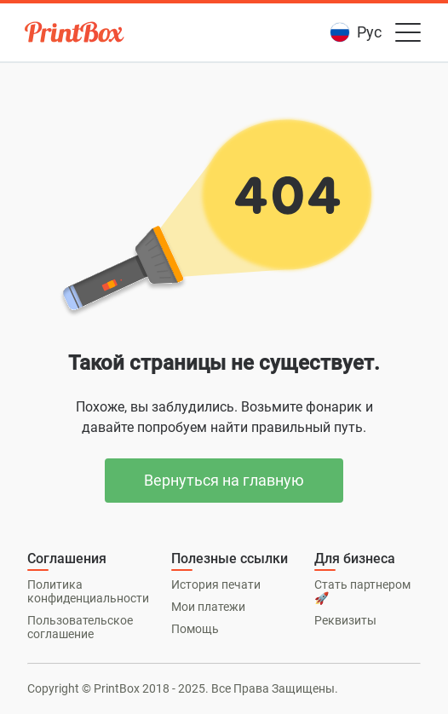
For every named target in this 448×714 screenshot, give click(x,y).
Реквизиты (345, 620)
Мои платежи (208, 606)
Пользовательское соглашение (80, 627)
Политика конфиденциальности (88, 591)
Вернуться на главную (224, 480)
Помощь (195, 629)
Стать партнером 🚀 (362, 591)
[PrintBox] (75, 34)
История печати (216, 584)
